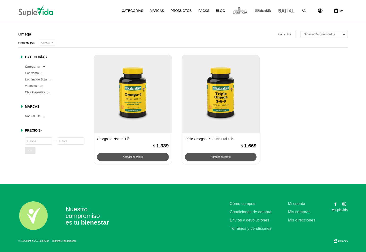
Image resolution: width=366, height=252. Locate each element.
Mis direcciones (301, 220)
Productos (181, 11)
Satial (286, 11)
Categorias (132, 11)
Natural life (263, 11)
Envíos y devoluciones (249, 220)
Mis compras (299, 212)
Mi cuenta (296, 203)
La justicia (240, 11)
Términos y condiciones (250, 228)
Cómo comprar (243, 203)
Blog (220, 11)
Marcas (157, 11)
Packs (203, 11)
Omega (45, 42)
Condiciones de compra (250, 212)
